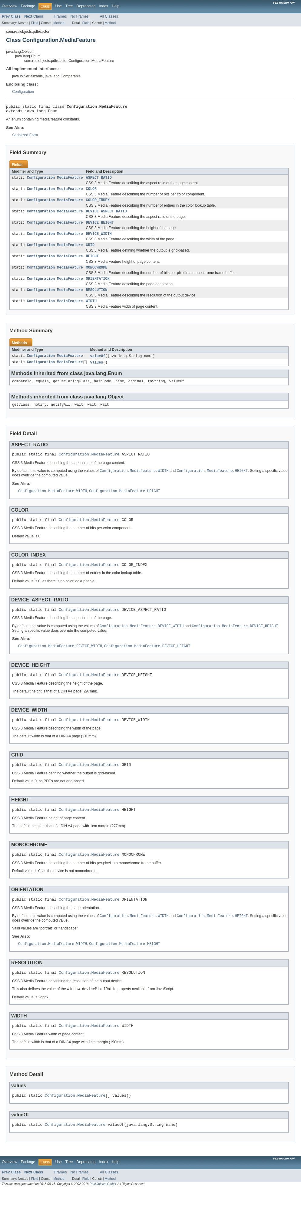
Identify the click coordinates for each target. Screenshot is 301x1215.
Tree (69, 6)
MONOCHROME (97, 274)
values (96, 372)
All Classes (109, 16)
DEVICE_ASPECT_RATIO (106, 215)
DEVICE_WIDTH (99, 239)
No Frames (80, 16)
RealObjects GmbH (103, 1209)
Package (28, 6)
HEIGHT (92, 262)
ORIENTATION (98, 286)
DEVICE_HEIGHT (100, 227)
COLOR (91, 191)
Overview (9, 6)
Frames (60, 16)
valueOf (97, 365)
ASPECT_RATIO (99, 180)
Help (115, 6)
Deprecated (86, 6)
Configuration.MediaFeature (55, 180)
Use (58, 6)
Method (58, 23)
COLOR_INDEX (98, 203)
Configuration (23, 92)
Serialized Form (25, 137)
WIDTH (91, 310)
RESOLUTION (97, 298)
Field (34, 23)
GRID (90, 251)
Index (103, 6)
